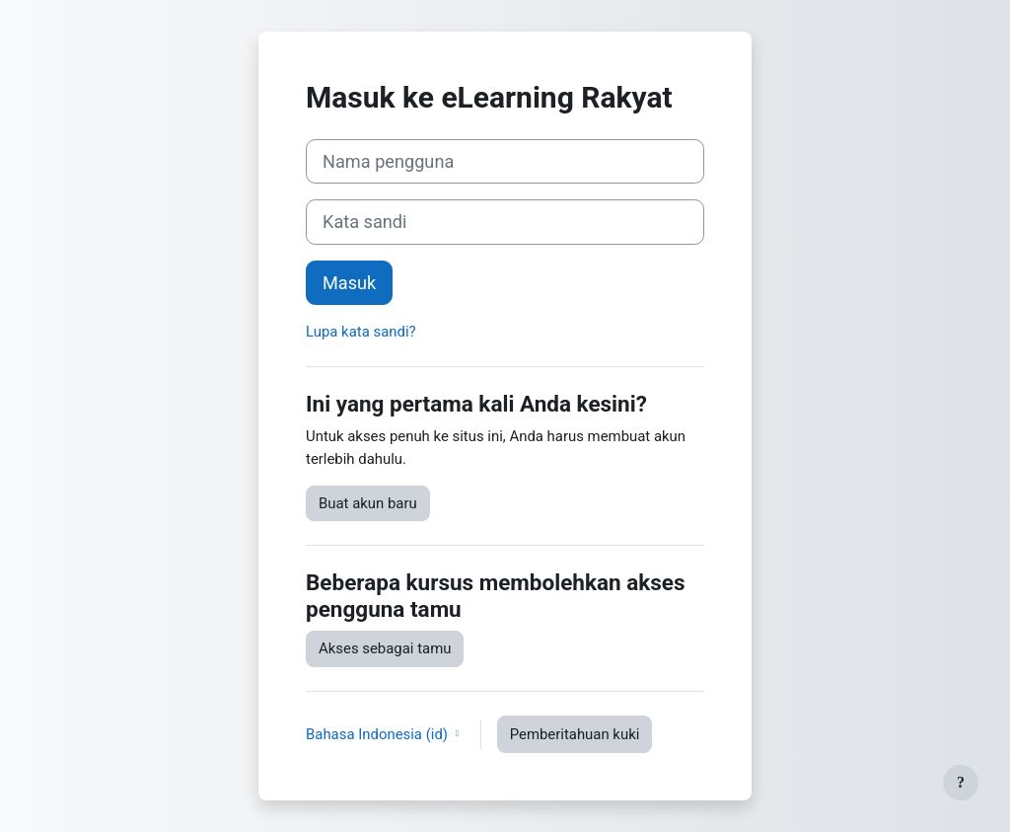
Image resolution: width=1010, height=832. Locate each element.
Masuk (349, 282)
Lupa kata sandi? (361, 331)
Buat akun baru (368, 503)
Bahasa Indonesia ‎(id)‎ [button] (379, 734)
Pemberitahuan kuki (575, 734)
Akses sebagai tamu (385, 648)
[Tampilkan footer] (960, 782)
